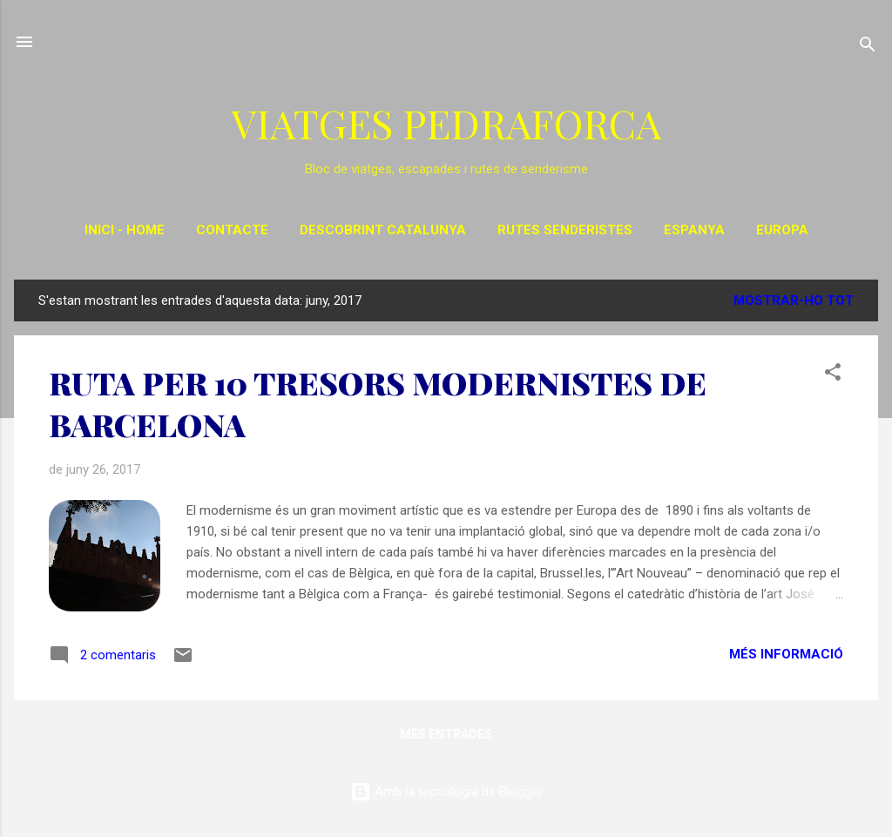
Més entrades (446, 734)
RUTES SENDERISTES (564, 230)
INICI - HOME (124, 230)
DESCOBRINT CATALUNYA (383, 230)
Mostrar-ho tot (793, 300)
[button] (832, 374)
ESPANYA (694, 230)
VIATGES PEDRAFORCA (446, 123)
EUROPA (782, 230)
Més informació (786, 654)
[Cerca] (867, 47)
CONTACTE (232, 230)
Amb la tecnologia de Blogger (446, 792)
